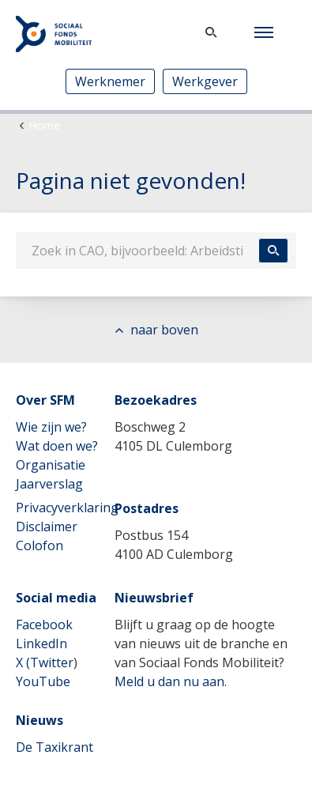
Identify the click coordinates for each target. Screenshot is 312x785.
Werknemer (110, 81)
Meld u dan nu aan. (171, 681)
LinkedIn (41, 643)
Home (44, 125)
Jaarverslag (49, 484)
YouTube (43, 681)
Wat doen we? (57, 446)
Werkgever (205, 81)
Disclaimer (46, 526)
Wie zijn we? (51, 427)
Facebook (44, 624)
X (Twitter (44, 662)
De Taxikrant (54, 747)
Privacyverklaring (67, 507)
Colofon (39, 545)
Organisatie (50, 465)
